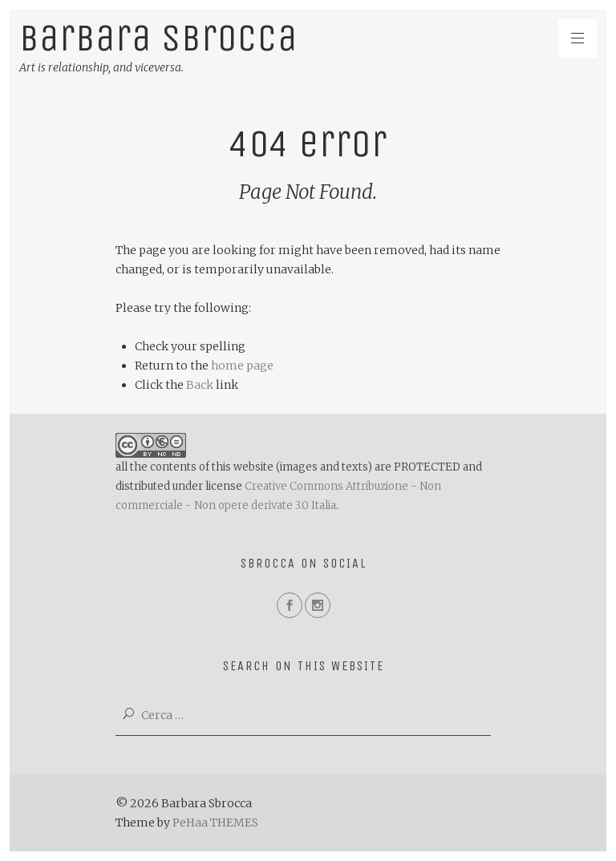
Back (199, 385)
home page (242, 365)
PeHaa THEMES (215, 822)
